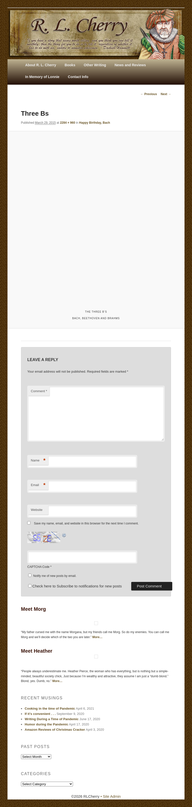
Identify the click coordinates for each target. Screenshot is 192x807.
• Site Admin (110, 796)
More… (97, 637)
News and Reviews (130, 65)
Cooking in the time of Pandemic (50, 708)
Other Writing (95, 65)
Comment (39, 391)
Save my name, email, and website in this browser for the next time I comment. (86, 523)
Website (36, 510)
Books (69, 65)
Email (38, 485)
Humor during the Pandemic (46, 724)
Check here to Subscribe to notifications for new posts (75, 586)
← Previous (148, 94)
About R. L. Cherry (40, 65)
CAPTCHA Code (38, 567)
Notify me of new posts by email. (54, 576)
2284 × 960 (67, 122)
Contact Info (78, 77)
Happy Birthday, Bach (94, 122)
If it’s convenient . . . (40, 714)
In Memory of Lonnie (42, 77)
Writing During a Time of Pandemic (52, 719)
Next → (166, 94)
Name (38, 460)
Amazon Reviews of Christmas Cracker (55, 729)
